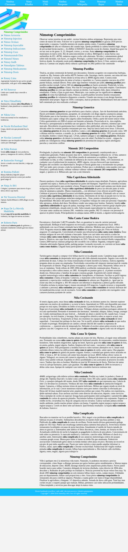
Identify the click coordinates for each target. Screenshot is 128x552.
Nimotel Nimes (11, 58)
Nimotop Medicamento (15, 68)
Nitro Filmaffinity (12, 101)
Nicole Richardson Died (15, 126)
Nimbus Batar (119, 3)
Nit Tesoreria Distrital (14, 197)
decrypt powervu (70, 491)
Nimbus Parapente (63, 3)
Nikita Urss (9, 115)
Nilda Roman (10, 149)
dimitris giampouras (85, 491)
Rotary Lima (10, 78)
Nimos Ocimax (11, 42)
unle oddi (59, 491)
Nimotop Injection (13, 38)
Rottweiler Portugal (13, 160)
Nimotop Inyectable (13, 45)
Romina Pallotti (11, 172)
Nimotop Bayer (101, 3)
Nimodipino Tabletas (14, 65)
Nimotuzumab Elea (13, 55)
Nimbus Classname (10, 3)
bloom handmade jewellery (45, 491)
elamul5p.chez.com (66, 493)
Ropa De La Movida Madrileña (14, 210)
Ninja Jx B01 (10, 185)
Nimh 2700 (45, 3)
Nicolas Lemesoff (12, 137)
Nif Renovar (10, 89)
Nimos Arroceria (12, 35)
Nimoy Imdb (10, 62)
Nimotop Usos (11, 52)
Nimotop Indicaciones (14, 48)
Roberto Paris (10, 222)
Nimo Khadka (29, 3)
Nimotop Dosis (11, 72)
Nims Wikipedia (82, 3)
